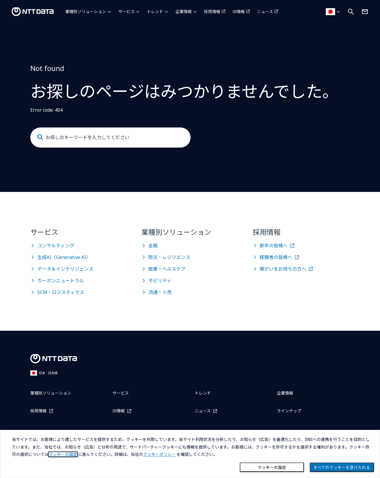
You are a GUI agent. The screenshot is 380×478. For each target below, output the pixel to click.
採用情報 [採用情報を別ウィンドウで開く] (212, 11)
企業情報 (183, 11)
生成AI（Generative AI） (64, 257)
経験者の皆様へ (276, 257)
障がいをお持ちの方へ (283, 269)
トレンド (155, 11)
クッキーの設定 (272, 467)
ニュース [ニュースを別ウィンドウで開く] (265, 11)
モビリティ (159, 280)
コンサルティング (55, 245)
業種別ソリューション (85, 11)
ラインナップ (289, 411)
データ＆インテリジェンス (65, 269)
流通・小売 (160, 292)
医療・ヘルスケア (167, 269)
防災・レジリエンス (169, 257)
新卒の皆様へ (274, 245)
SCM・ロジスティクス (60, 292)
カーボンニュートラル (60, 280)
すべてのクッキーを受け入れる (342, 467)
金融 (153, 245)
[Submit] (40, 137)
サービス (126, 11)
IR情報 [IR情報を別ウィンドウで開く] (239, 11)
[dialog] (190, 454)
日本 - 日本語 (44, 372)
